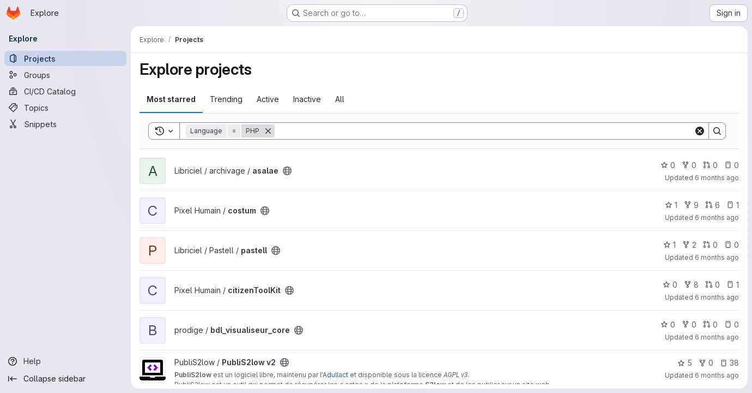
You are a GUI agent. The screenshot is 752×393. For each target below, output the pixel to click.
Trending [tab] (226, 99)
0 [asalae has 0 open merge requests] (710, 165)
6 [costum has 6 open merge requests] (712, 205)
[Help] (65, 361)
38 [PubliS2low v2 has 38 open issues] (729, 362)
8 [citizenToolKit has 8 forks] (691, 284)
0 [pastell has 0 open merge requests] (710, 244)
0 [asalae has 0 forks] (689, 165)
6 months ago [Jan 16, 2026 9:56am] (717, 375)
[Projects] (65, 58)
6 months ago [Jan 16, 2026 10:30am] (717, 337)
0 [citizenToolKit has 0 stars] (670, 284)
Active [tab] (268, 99)
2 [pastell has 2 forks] (689, 244)
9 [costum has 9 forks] (691, 205)
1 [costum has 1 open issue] (732, 205)
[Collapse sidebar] (65, 378)
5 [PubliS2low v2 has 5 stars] (684, 362)
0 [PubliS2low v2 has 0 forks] (706, 362)
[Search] (484, 131)
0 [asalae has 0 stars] (667, 165)
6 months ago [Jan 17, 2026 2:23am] (717, 178)
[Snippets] (65, 124)
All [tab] (339, 99)
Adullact (335, 375)
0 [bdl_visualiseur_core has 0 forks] (689, 324)
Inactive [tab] (307, 99)
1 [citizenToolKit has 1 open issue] (732, 284)
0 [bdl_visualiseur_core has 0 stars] (667, 324)
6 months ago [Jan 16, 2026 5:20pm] (717, 257)
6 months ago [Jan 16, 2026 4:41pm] (717, 297)
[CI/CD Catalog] (65, 91)
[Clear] (699, 131)
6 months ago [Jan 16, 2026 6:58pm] (717, 217)
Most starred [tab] (171, 99)
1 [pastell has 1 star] (669, 244)
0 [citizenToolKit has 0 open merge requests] (712, 284)
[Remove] (268, 131)
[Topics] (65, 107)
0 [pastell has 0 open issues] (731, 244)
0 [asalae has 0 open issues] (731, 165)
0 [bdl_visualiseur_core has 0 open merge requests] (710, 324)
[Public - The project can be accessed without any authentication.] (287, 170)
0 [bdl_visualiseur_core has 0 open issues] (731, 324)
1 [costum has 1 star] (671, 205)
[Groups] (65, 74)
